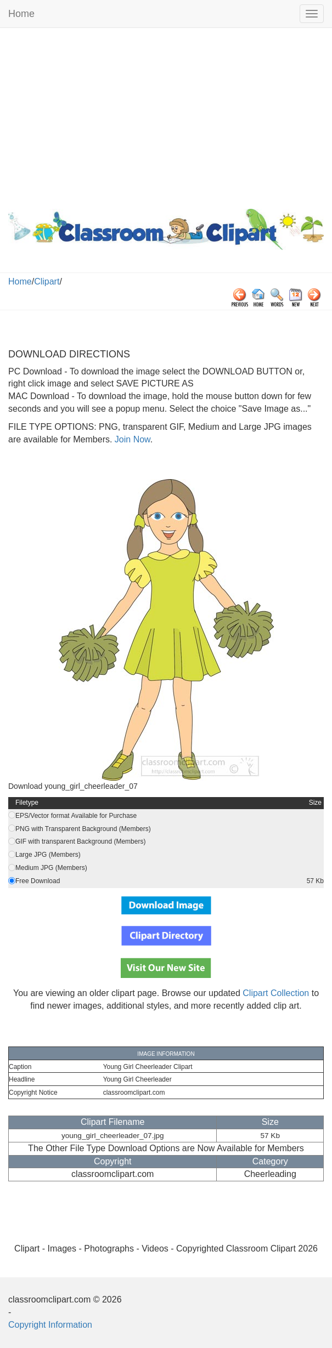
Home (21, 13)
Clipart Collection (276, 993)
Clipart (46, 281)
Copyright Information (50, 1324)
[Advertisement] (166, 115)
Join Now (131, 439)
